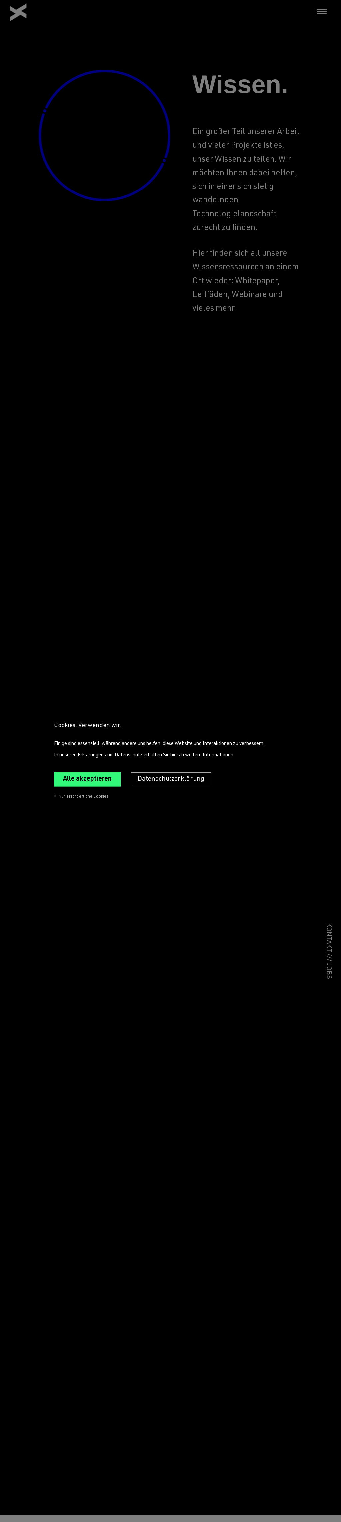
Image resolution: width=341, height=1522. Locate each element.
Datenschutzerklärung (171, 779)
